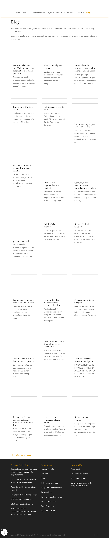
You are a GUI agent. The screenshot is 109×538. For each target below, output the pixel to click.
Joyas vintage (46, 492)
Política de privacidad (79, 474)
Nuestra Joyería (47, 469)
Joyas (49, 13)
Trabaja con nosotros (49, 483)
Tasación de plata (48, 511)
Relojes (24, 13)
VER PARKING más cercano (22, 499)
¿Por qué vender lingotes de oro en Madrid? (52, 185)
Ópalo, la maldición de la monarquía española (23, 360)
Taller (80, 13)
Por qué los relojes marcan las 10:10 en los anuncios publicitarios (84, 68)
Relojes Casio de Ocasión (82, 225)
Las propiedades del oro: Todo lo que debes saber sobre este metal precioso (23, 69)
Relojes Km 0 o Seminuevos (81, 418)
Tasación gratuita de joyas (51, 497)
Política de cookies (78, 478)
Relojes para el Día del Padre (54, 108)
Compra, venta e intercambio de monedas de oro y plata (85, 185)
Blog (88, 13)
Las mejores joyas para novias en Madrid (84, 125)
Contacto (44, 474)
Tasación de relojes (48, 502)
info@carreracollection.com (22, 504)
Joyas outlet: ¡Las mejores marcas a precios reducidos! (52, 302)
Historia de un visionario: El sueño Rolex (53, 420)
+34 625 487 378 (31, 495)
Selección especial (38, 13)
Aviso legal (75, 469)
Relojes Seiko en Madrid (51, 225)
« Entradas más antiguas (21, 455)
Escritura (59, 13)
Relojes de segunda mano (51, 488)
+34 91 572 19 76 (17, 495)
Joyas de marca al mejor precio (21, 242)
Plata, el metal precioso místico (54, 66)
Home (18, 13)
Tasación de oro (47, 506)
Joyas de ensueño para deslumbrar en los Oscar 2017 (54, 344)
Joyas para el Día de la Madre (23, 108)
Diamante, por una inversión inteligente (83, 360)
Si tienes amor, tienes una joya (84, 301)
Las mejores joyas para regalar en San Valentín (23, 301)
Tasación (70, 13)
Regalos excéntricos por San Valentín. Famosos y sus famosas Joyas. (23, 421)
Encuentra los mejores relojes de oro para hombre (23, 168)
